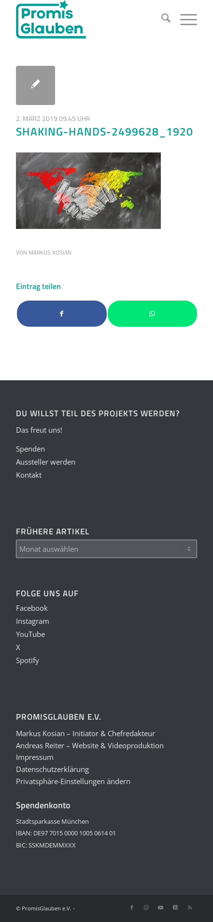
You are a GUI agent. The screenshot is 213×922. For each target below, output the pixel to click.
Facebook (32, 608)
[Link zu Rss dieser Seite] (190, 907)
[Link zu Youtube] (161, 907)
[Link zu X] (175, 907)
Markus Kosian (49, 252)
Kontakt (29, 475)
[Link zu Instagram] (146, 907)
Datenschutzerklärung (52, 769)
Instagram (32, 621)
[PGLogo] (88, 19)
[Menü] (183, 19)
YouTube (30, 634)
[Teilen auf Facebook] (61, 314)
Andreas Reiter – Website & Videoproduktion (90, 745)
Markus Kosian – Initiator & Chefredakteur (85, 733)
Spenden (30, 448)
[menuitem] (161, 19)
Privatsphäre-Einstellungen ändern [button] (73, 781)
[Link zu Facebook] (132, 907)
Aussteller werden (45, 462)
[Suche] (161, 19)
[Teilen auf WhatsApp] (152, 314)
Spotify (27, 660)
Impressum (35, 757)
